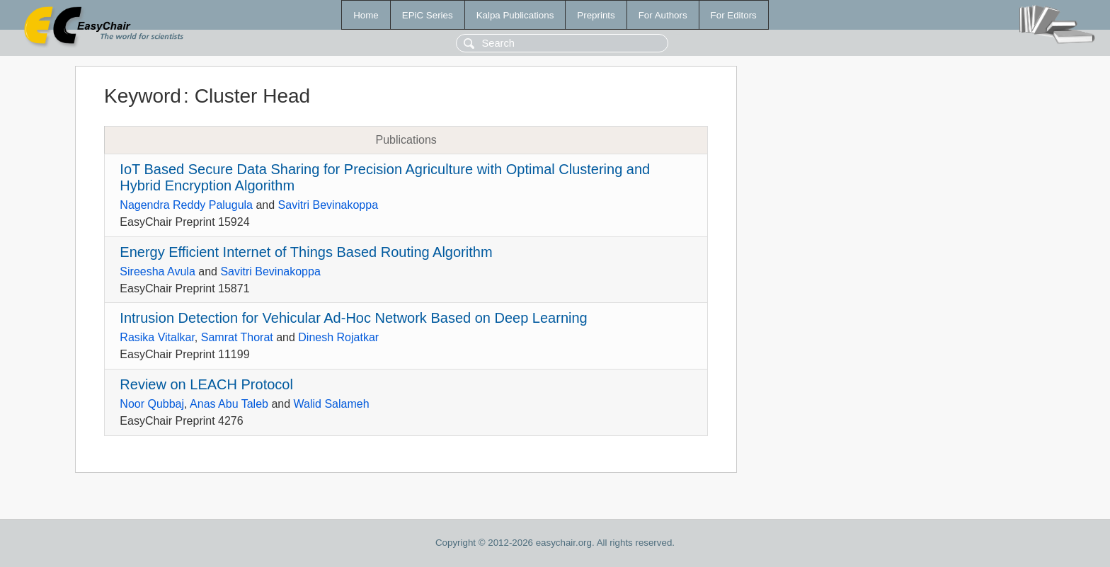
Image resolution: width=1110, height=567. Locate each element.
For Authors (663, 15)
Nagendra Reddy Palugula (186, 205)
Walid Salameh (332, 404)
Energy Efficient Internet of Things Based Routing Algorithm (306, 252)
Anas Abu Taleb (229, 404)
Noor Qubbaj (152, 404)
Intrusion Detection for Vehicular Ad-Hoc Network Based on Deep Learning (353, 318)
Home (366, 15)
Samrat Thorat (237, 337)
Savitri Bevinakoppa (328, 205)
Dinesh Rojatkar (338, 337)
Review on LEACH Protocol (206, 384)
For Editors (734, 15)
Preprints (595, 15)
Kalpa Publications (515, 15)
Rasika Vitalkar (157, 337)
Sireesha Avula (157, 271)
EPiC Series (427, 15)
